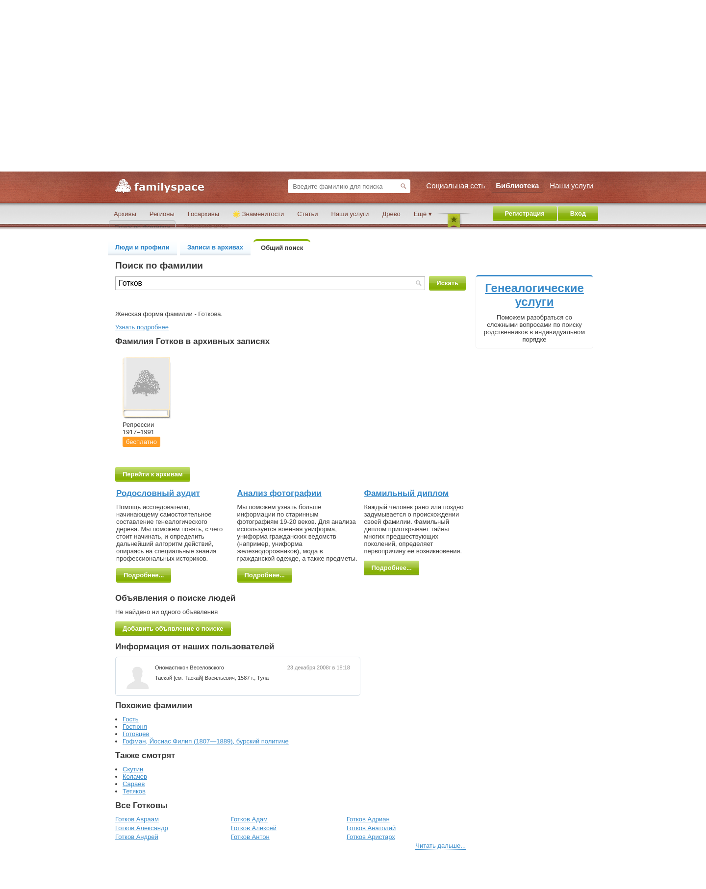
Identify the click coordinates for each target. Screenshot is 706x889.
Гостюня (135, 726)
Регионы (162, 214)
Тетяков (134, 791)
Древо (391, 214)
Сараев (134, 784)
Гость (131, 719)
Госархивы (203, 214)
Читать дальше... (440, 845)
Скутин (133, 769)
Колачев (135, 776)
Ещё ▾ (423, 214)
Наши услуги (350, 214)
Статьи (307, 214)
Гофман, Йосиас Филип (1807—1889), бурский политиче (206, 741)
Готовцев (136, 734)
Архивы (125, 214)
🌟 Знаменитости (258, 214)
